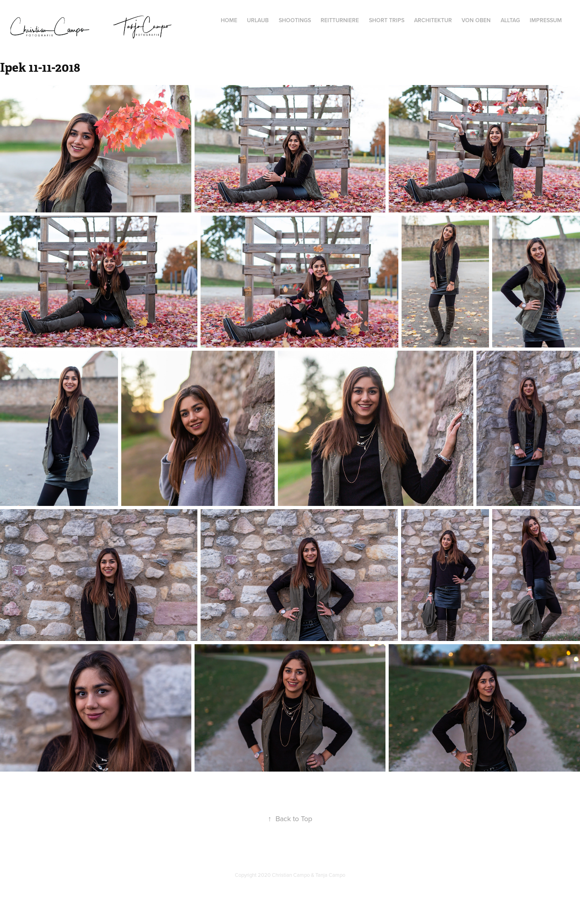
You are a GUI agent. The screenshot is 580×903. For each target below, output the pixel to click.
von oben (476, 20)
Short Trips (386, 20)
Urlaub (258, 20)
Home (229, 20)
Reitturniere (340, 20)
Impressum (546, 20)
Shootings (295, 20)
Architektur (433, 20)
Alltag (510, 20)
